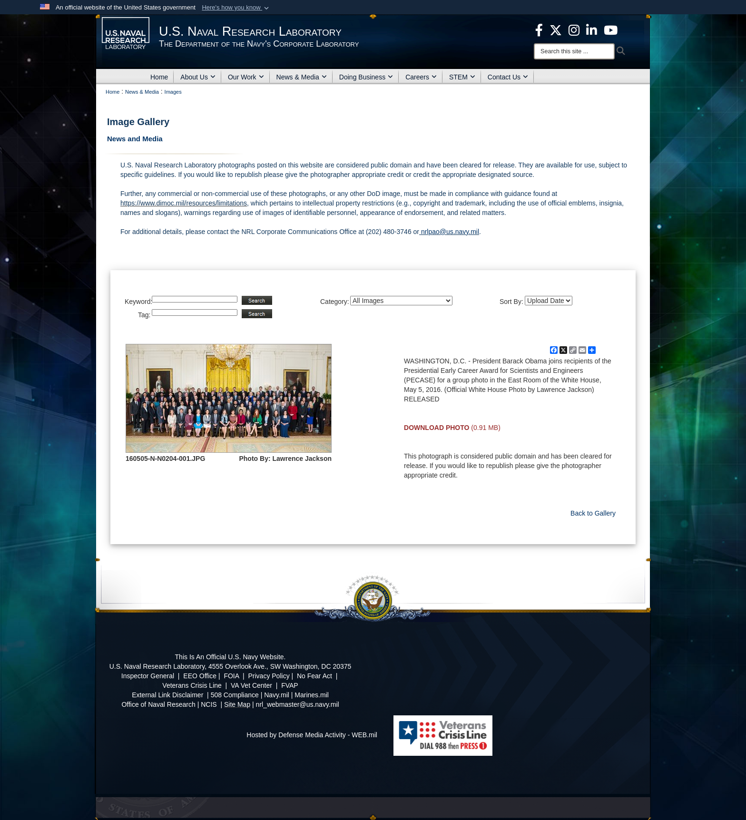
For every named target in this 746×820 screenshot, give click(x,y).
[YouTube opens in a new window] (611, 29)
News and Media (135, 139)
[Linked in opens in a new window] (591, 29)
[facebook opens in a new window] (539, 29)
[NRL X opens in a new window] (556, 29)
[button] (236, 7)
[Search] (574, 51)
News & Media (301, 77)
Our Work (246, 77)
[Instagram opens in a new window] (574, 29)
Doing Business (366, 77)
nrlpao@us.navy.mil (449, 231)
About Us (198, 77)
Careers (421, 77)
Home (159, 77)
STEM (462, 77)
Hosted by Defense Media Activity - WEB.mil (311, 735)
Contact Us (508, 77)
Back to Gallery (593, 513)
